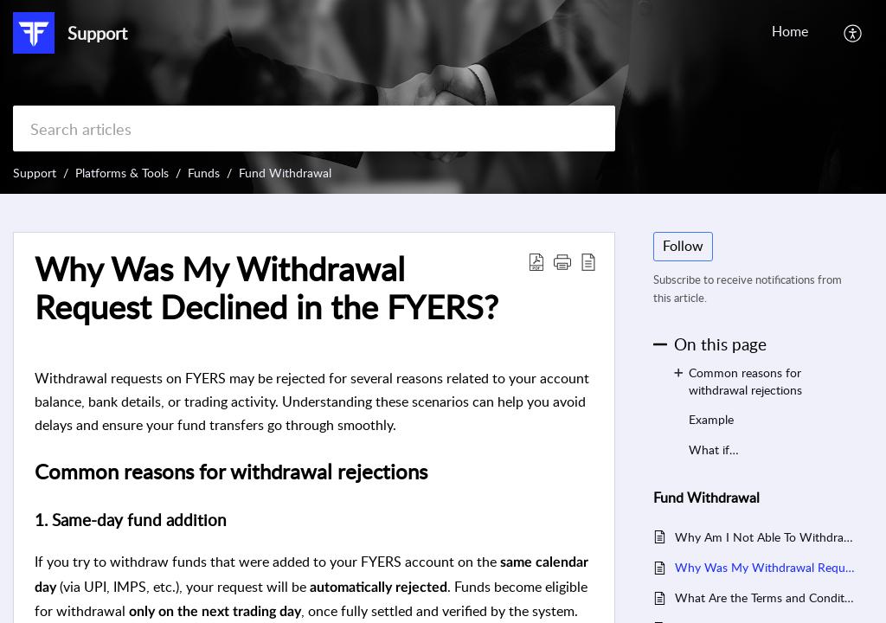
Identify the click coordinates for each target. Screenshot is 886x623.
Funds (204, 172)
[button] (853, 33)
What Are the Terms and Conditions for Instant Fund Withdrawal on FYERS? (765, 597)
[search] (314, 128)
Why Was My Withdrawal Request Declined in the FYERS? (765, 567)
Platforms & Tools (122, 172)
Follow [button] (683, 245)
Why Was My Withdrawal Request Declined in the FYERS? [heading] (266, 288)
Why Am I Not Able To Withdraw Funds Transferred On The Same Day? (765, 537)
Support (34, 172)
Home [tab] (790, 31)
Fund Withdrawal (285, 172)
